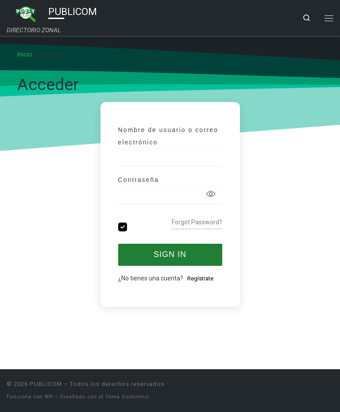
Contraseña (138, 179)
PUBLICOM (46, 384)
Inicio (24, 54)
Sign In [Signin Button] (170, 254)
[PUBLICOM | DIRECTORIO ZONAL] (26, 13)
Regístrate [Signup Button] (200, 278)
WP (49, 397)
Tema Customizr (127, 397)
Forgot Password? (197, 222)
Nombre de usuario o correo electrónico (168, 136)
